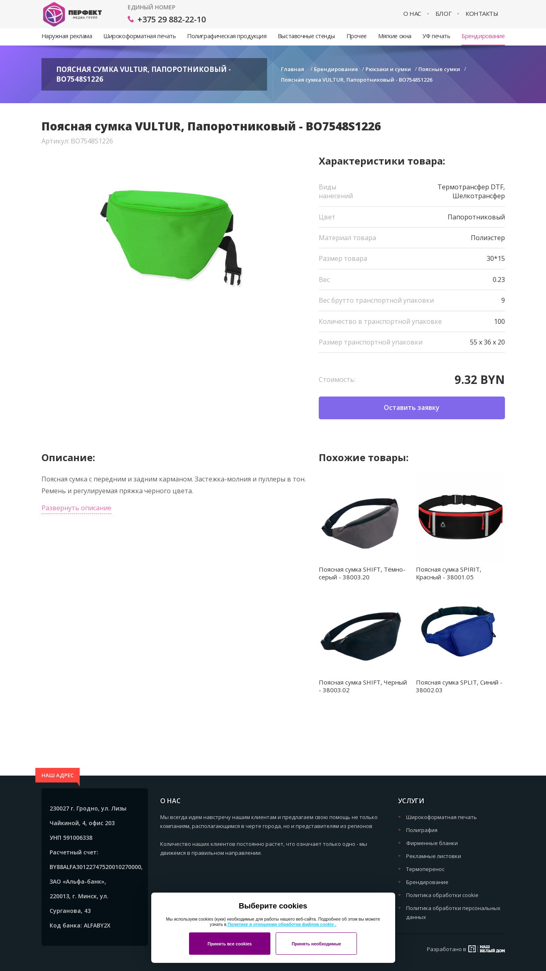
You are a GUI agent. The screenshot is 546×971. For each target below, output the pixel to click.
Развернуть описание (76, 507)
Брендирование (483, 36)
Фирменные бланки (432, 843)
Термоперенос (425, 869)
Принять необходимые (316, 943)
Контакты (482, 13)
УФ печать (436, 36)
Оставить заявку (411, 407)
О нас (412, 13)
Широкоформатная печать (139, 36)
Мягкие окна (394, 36)
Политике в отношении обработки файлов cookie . (281, 924)
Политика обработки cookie (442, 895)
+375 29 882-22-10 (171, 19)
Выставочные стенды (306, 36)
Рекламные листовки (433, 856)
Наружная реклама (66, 36)
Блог (443, 13)
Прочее (356, 36)
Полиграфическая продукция (226, 36)
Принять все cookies (229, 943)
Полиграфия (421, 830)
